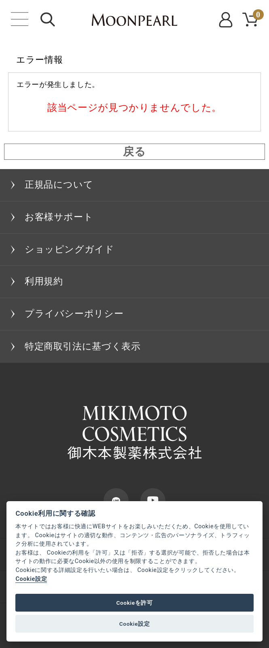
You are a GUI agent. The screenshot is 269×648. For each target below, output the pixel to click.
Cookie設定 (31, 579)
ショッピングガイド (69, 249)
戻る (134, 152)
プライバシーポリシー (74, 314)
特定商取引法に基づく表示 (83, 346)
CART (257, 16)
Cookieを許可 (134, 602)
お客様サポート (59, 217)
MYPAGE (227, 20)
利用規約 (44, 281)
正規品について (59, 185)
